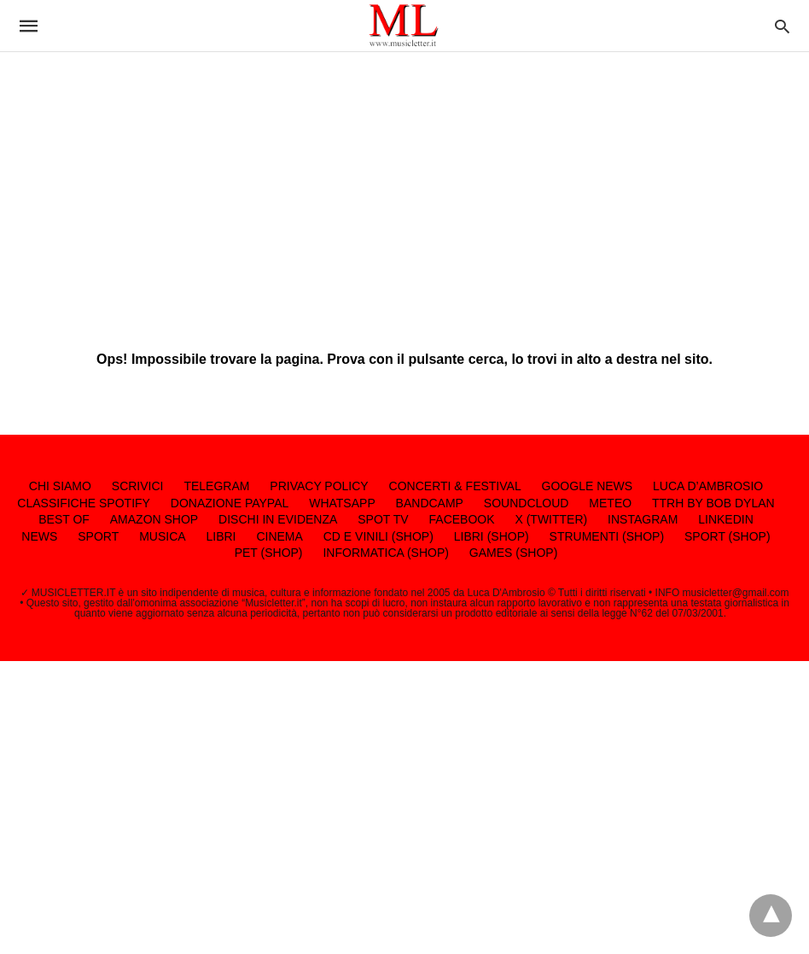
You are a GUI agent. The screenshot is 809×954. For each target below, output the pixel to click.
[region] (404, 188)
